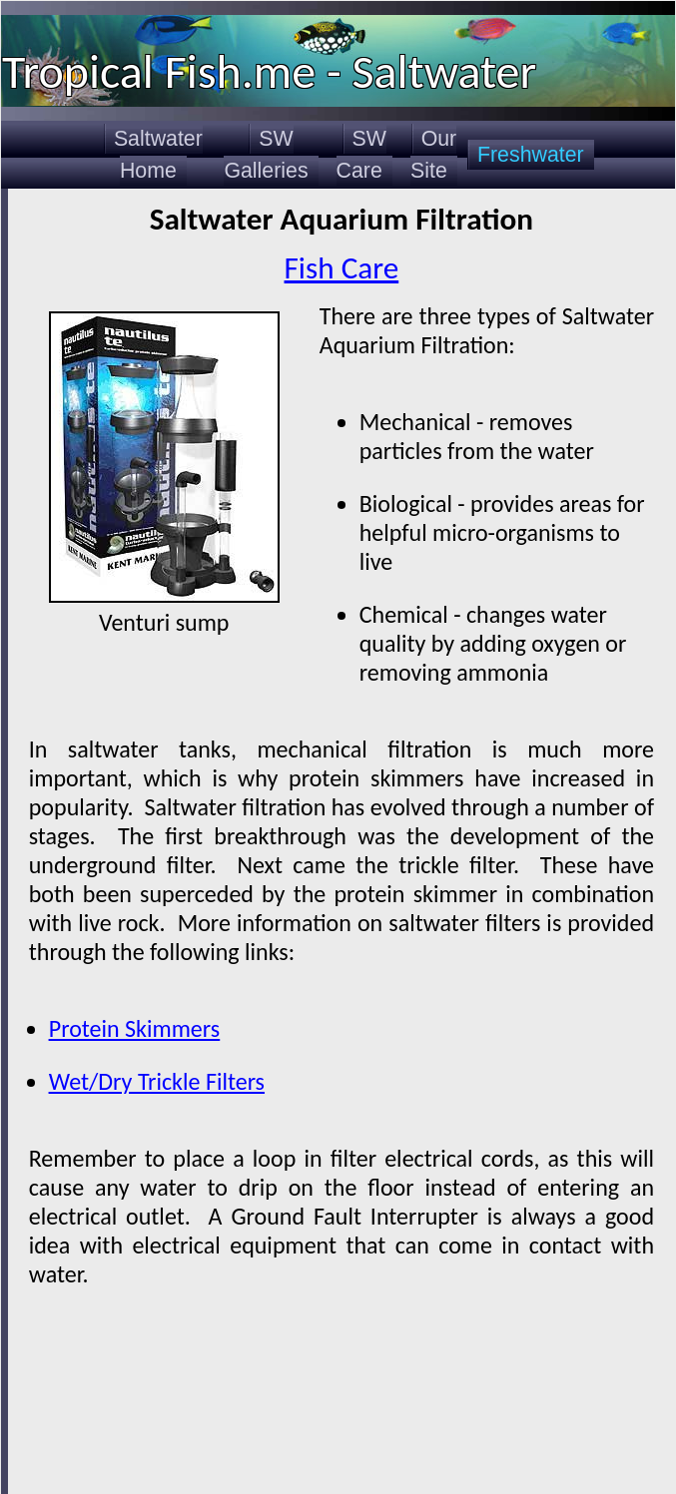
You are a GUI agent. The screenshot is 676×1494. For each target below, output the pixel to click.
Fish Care (342, 267)
